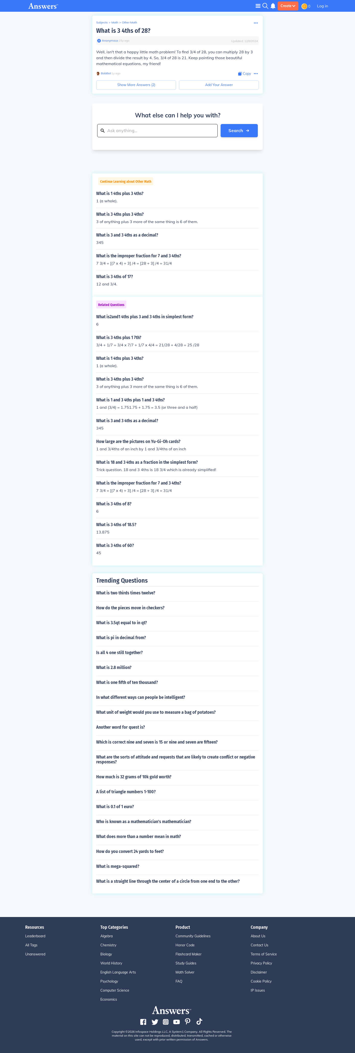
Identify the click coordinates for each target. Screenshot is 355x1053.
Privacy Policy (261, 963)
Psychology (109, 981)
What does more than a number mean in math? (138, 836)
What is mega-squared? (117, 866)
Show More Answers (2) (136, 85)
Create (288, 6)
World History (111, 963)
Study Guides (186, 963)
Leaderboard (35, 936)
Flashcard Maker (188, 954)
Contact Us (259, 945)
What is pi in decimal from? (121, 637)
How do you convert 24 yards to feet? (130, 851)
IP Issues (258, 990)
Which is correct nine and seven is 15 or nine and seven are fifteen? (157, 742)
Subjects (102, 22)
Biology (106, 954)
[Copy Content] (244, 73)
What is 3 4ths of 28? (123, 30)
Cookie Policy (261, 981)
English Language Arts (118, 972)
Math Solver (185, 972)
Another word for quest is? (120, 727)
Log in (322, 5)
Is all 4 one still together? (119, 652)
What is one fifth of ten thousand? (127, 682)
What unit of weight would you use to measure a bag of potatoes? (156, 712)
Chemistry (108, 945)
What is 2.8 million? (113, 667)
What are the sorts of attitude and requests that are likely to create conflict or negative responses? (175, 759)
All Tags (31, 945)
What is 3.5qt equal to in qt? (121, 622)
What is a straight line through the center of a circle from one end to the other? (168, 881)
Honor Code (185, 945)
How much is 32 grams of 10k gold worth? (133, 777)
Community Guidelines (193, 936)
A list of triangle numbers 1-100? (126, 791)
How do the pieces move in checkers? (130, 608)
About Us (258, 936)
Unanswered (35, 954)
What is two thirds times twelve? (125, 593)
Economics (108, 999)
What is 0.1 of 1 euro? (115, 806)
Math (114, 22)
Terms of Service (264, 954)
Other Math (129, 22)
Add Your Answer (219, 85)
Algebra (106, 936)
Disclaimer (259, 972)
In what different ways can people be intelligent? (140, 697)
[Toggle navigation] (258, 6)
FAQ (179, 981)
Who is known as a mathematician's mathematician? (143, 821)
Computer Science (114, 990)
